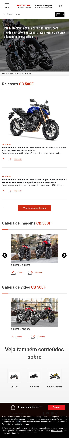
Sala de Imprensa (12, 14)
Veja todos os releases (34, 208)
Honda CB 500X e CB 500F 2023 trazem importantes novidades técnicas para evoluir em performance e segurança (34, 181)
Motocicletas (15, 73)
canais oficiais (56, 431)
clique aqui (25, 424)
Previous (5, 255)
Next (64, 255)
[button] (10, 45)
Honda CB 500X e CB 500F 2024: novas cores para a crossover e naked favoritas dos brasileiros (34, 149)
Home (4, 73)
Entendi (56, 407)
